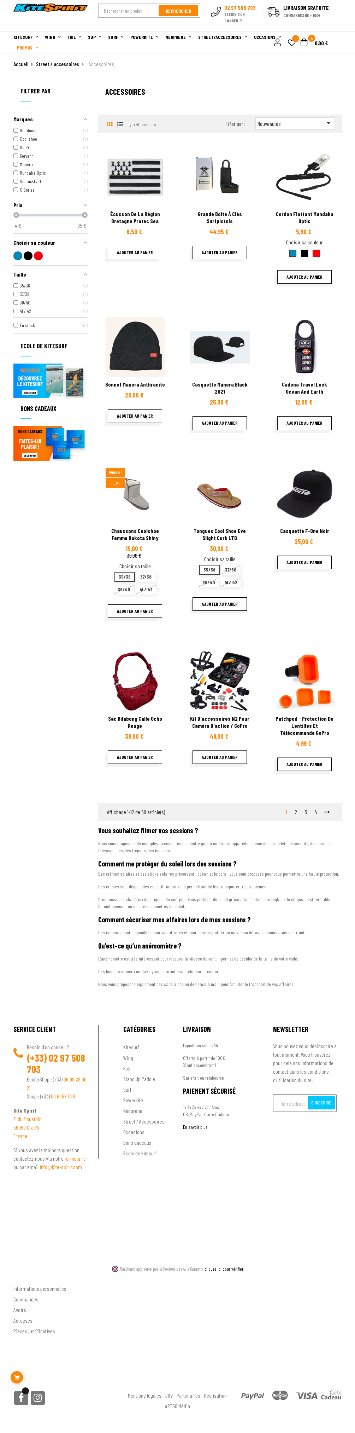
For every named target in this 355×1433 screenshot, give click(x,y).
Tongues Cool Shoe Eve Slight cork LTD (220, 534)
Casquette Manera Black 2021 (220, 388)
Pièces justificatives (34, 1331)
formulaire (75, 1158)
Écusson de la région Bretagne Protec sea (135, 217)
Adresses (22, 1320)
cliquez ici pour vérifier (224, 1269)
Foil (126, 1068)
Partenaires (188, 1395)
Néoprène (132, 1110)
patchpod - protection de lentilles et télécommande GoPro (304, 725)
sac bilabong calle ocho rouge (135, 722)
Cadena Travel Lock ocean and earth (304, 388)
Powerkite (133, 1100)
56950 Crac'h (26, 1127)
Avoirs (19, 1309)
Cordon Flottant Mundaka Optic (304, 217)
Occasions (133, 1132)
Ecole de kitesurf (140, 1153)
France (20, 1135)
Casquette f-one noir (304, 530)
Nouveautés (295, 123)
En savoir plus (195, 1127)
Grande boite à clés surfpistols (220, 217)
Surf (127, 1089)
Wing (128, 1057)
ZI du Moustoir (27, 1118)
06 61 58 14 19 (64, 1096)
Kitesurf (131, 1047)
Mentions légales (144, 1395)
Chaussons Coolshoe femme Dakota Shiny (135, 534)
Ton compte (26, 1277)
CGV (169, 1395)
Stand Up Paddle (139, 1078)
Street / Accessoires (144, 1121)
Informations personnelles (39, 1288)
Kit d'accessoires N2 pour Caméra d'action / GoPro (219, 722)
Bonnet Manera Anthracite (135, 384)
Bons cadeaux (137, 1142)
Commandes (26, 1299)
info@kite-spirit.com (61, 1167)
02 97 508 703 (56, 1063)
